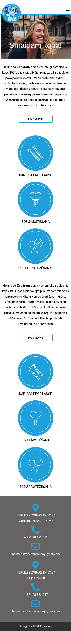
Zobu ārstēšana (35, 222)
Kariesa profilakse (35, 175)
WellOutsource (42, 626)
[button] (36, 119)
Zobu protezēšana (35, 268)
